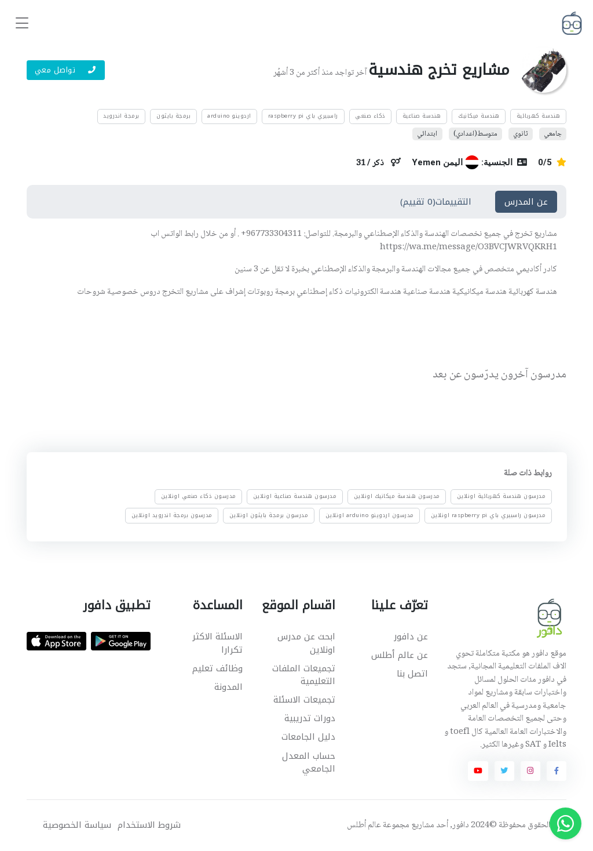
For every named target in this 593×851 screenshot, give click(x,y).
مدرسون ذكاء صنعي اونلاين (198, 497)
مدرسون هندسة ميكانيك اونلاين (396, 497)
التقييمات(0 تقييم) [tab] (435, 202)
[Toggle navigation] (22, 23)
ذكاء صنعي (370, 116)
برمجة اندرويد (121, 116)
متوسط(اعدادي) (475, 134)
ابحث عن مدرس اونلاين (306, 643)
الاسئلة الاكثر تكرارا (217, 643)
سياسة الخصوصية (77, 825)
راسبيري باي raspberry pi (303, 116)
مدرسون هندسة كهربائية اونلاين (501, 497)
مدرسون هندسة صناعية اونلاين (295, 497)
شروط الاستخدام (149, 825)
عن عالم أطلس (399, 655)
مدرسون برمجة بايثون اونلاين (269, 515)
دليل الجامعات (308, 737)
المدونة (228, 687)
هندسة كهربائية (539, 116)
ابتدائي (427, 134)
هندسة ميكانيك (479, 116)
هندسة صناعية (421, 116)
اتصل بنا (412, 673)
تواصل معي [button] (66, 70)
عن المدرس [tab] (526, 202)
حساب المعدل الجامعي (308, 762)
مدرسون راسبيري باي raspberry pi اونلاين (488, 515)
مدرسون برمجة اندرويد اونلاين (172, 515)
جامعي (553, 134)
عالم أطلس (364, 825)
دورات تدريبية (309, 718)
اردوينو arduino (229, 116)
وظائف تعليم (217, 668)
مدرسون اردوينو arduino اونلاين (369, 515)
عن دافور (411, 636)
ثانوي (520, 134)
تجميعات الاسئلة (304, 700)
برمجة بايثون (173, 116)
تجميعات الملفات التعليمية (303, 675)
